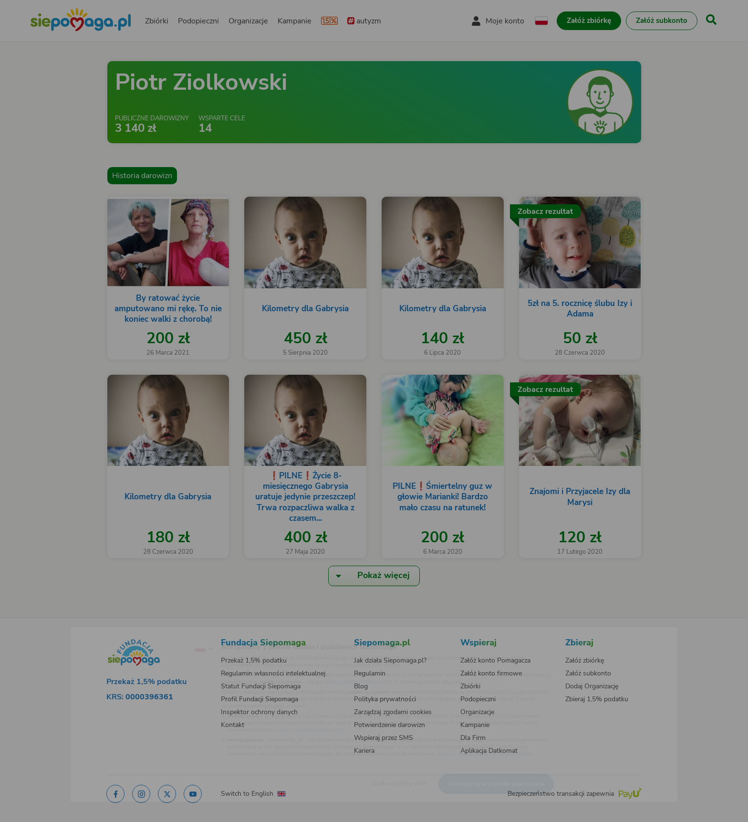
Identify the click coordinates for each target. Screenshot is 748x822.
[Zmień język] (164, 633)
